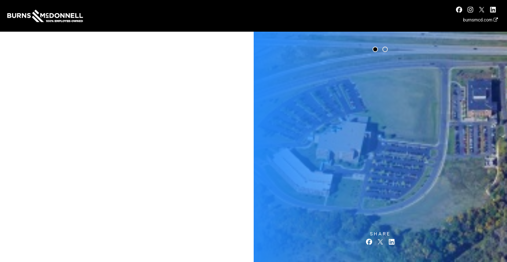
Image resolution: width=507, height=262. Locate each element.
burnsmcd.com (480, 20)
